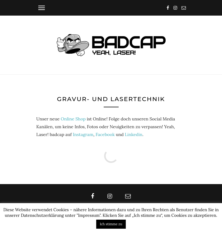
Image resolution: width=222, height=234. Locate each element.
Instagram (83, 134)
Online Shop (73, 119)
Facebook (105, 134)
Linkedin (133, 134)
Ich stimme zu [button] (111, 224)
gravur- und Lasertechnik (111, 99)
